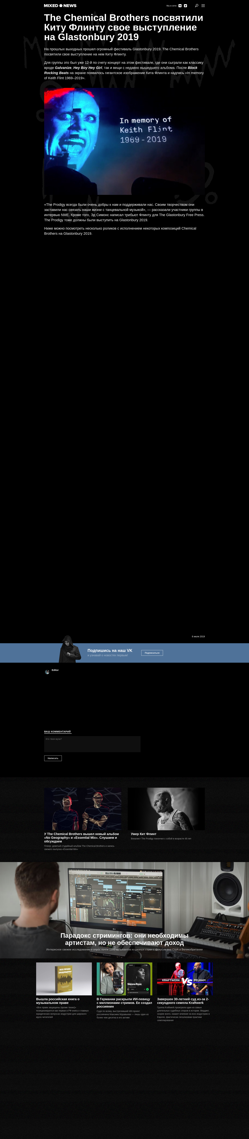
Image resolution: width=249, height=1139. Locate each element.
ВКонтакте (180, 5)
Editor (55, 670)
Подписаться (152, 653)
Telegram (185, 5)
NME (65, 215)
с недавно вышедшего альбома (149, 68)
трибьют (131, 215)
